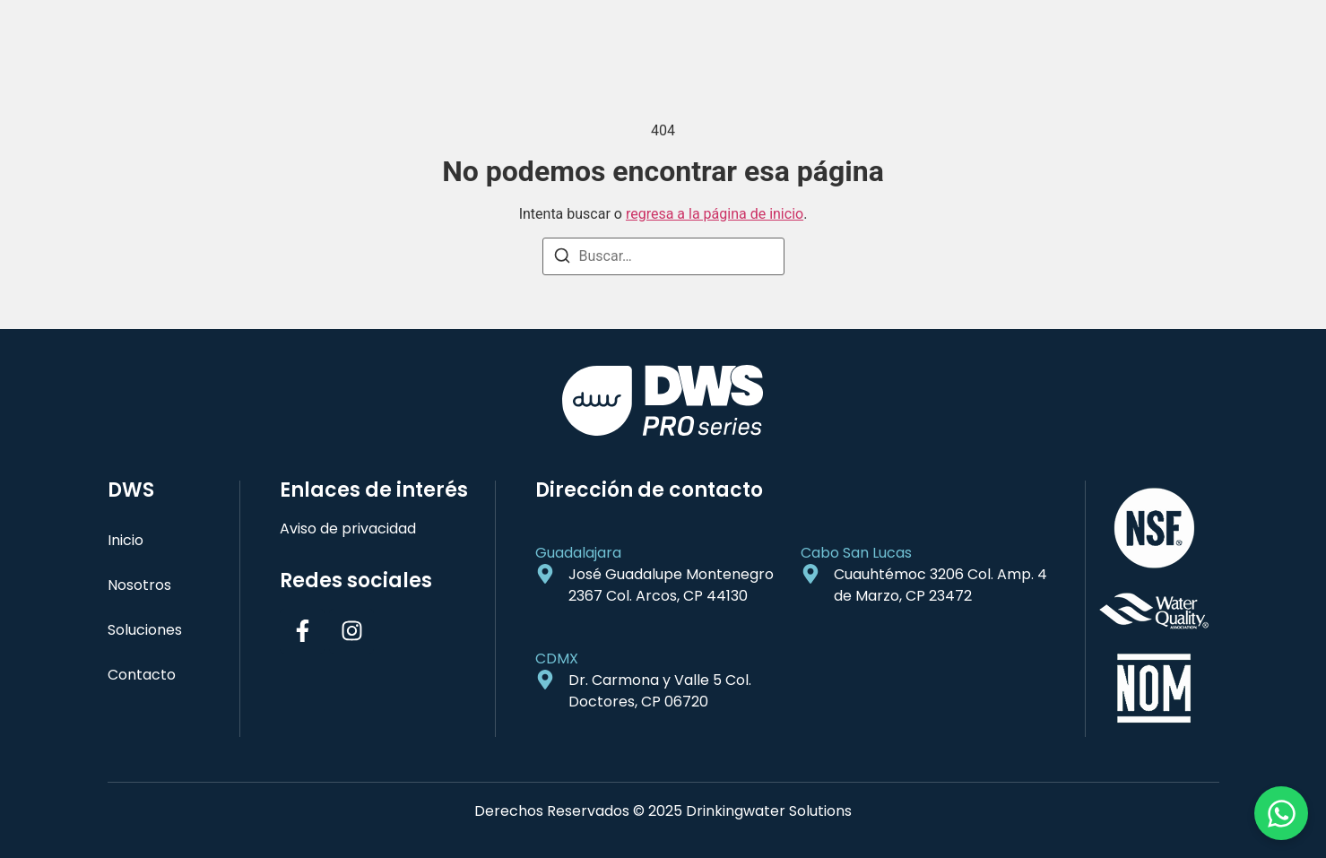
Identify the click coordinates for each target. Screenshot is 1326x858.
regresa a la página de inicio (714, 213)
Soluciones (145, 630)
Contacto (142, 674)
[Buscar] (562, 258)
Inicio (125, 540)
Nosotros (139, 585)
